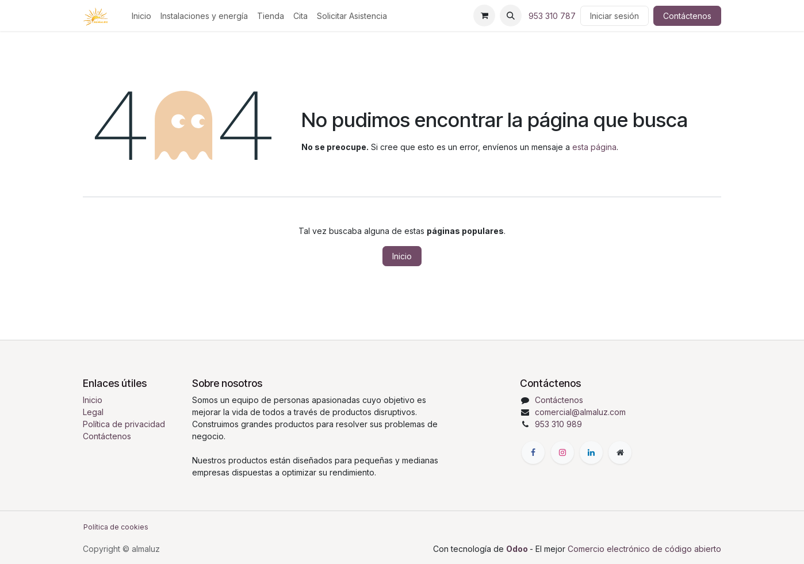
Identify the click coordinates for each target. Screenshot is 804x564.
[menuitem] (141, 15)
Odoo (518, 549)
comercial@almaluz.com (580, 412)
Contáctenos (687, 16)
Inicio (402, 256)
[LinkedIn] (591, 452)
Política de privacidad (124, 424)
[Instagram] (562, 452)
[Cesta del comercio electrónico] (484, 15)
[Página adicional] (619, 452)
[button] (511, 15)
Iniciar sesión (614, 16)
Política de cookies (115, 527)
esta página (594, 147)
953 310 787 (552, 16)
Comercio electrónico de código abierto (644, 549)
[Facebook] (533, 452)
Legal (93, 412)
